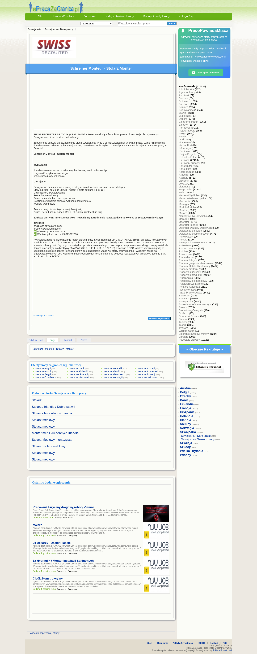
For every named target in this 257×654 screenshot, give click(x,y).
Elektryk (184, 124)
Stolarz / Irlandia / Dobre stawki (53, 407)
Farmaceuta (186, 127)
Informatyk (185, 148)
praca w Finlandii (78, 371)
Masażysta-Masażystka (193, 198)
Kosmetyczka (187, 171)
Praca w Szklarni (189, 268)
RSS (225, 643)
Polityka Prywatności (182, 643)
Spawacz (184, 298)
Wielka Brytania (191, 451)
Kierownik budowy (190, 162)
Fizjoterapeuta (187, 130)
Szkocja (186, 447)
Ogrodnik (184, 218)
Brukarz (184, 107)
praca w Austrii (43, 371)
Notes (84, 340)
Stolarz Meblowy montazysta (52, 439)
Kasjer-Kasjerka (188, 154)
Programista (186, 277)
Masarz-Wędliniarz (190, 195)
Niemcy (185, 424)
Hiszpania (187, 412)
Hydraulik (185, 145)
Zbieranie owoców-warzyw (194, 333)
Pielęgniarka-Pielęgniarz (193, 242)
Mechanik (185, 201)
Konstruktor (186, 165)
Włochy (185, 455)
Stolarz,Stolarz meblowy (48, 446)
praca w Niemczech (114, 374)
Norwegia (187, 428)
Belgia (184, 392)
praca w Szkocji (146, 368)
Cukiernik (185, 115)
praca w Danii (76, 368)
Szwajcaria (34, 29)
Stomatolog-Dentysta (191, 310)
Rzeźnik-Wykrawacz (191, 292)
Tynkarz (184, 327)
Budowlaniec (186, 109)
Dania (184, 400)
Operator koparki (189, 224)
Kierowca (184, 160)
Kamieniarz (186, 151)
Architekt (184, 95)
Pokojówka (185, 245)
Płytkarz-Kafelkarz (190, 286)
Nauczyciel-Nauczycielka (193, 215)
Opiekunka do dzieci (191, 230)
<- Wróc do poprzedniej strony (43, 633)
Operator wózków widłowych (195, 227)
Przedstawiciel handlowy (193, 280)
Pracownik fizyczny (190, 271)
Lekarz (183, 183)
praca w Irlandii (111, 371)
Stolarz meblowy (43, 420)
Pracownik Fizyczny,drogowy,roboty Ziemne (64, 507)
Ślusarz (183, 319)
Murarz (183, 213)
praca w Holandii (112, 368)
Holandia (186, 416)
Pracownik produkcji (191, 274)
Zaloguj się (186, 16)
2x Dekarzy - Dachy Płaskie (52, 543)
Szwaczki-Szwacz (189, 316)
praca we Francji (78, 374)
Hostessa (185, 142)
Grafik (183, 139)
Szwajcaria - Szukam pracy (198, 439)
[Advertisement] (101, 102)
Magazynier (186, 189)
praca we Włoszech (148, 377)
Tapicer (183, 322)
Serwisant (185, 295)
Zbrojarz (184, 336)
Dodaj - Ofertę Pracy (156, 16)
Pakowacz (185, 236)
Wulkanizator (187, 330)
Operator (184, 221)
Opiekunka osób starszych (194, 233)
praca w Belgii (43, 374)
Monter (183, 210)
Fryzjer (183, 136)
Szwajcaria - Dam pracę (58, 29)
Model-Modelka (188, 207)
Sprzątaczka (186, 301)
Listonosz (185, 186)
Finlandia (187, 404)
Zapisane (89, 16)
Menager (184, 204)
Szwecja (186, 443)
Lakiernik (184, 180)
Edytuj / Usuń (36, 340)
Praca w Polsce (63, 16)
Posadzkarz (186, 254)
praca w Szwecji (146, 374)
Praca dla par (187, 257)
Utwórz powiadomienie (205, 72)
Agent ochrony (187, 92)
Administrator (187, 89)
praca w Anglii (43, 368)
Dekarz (183, 118)
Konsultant (185, 168)
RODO (202, 643)
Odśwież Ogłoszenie (159, 318)
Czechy (185, 396)
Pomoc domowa (188, 248)
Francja (185, 408)
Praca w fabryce (188, 260)
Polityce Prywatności (222, 650)
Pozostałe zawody (190, 339)
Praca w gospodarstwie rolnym (197, 263)
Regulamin (162, 643)
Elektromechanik (189, 121)
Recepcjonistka (188, 289)
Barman (184, 98)
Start (41, 16)
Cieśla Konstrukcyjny (48, 578)
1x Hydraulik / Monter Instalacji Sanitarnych (63, 560)
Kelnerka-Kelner (188, 157)
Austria (185, 388)
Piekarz (183, 239)
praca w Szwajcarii (147, 371)
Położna (184, 251)
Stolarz (37, 400)
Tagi (52, 340)
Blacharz (184, 104)
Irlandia (185, 420)
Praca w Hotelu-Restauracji (195, 266)
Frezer (183, 133)
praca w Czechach (45, 377)
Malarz (37, 525)
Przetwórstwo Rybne (191, 283)
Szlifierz (184, 313)
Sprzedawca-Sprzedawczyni (195, 304)
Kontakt (68, 340)
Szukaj (172, 23)
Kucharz (184, 177)
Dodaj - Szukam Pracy (119, 16)
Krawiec (184, 174)
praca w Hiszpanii (79, 377)
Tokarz (183, 324)
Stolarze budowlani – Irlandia (52, 413)
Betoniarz (185, 101)
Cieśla (183, 112)
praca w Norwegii (113, 377)
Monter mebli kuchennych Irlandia (55, 433)
